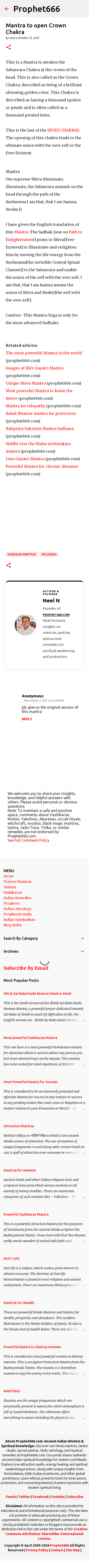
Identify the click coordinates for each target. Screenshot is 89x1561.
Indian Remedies (17, 898)
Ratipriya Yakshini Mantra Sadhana (40, 428)
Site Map (73, 1550)
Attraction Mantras (19, 1126)
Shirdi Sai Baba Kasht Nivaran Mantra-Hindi (37, 993)
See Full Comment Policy (28, 840)
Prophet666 (36, 8)
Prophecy (12, 903)
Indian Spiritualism (19, 920)
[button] (8, 47)
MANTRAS (12, 1391)
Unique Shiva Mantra (26, 383)
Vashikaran (13, 892)
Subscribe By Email (26, 968)
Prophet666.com (56, 614)
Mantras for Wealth (19, 1303)
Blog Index (13, 925)
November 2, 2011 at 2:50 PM (44, 700)
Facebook (41, 1497)
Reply (27, 719)
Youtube (58, 1497)
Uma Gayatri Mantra (25, 458)
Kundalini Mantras (22, 554)
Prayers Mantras (17, 881)
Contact (57, 1550)
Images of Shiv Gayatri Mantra (35, 368)
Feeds (11, 1497)
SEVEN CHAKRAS (63, 130)
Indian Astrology (18, 909)
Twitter (24, 1497)
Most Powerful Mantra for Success (30, 1082)
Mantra (21, 232)
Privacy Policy (37, 1550)
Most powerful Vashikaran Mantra (30, 1038)
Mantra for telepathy (25, 405)
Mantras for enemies (20, 1170)
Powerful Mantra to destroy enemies (32, 1347)
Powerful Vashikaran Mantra (26, 1214)
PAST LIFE (11, 1259)
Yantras (10, 887)
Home (9, 876)
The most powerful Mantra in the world (44, 353)
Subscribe (75, 1497)
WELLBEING (49, 554)
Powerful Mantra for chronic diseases (42, 466)
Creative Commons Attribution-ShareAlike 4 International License (47, 1533)
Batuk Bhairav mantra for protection (41, 413)
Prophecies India (18, 914)
